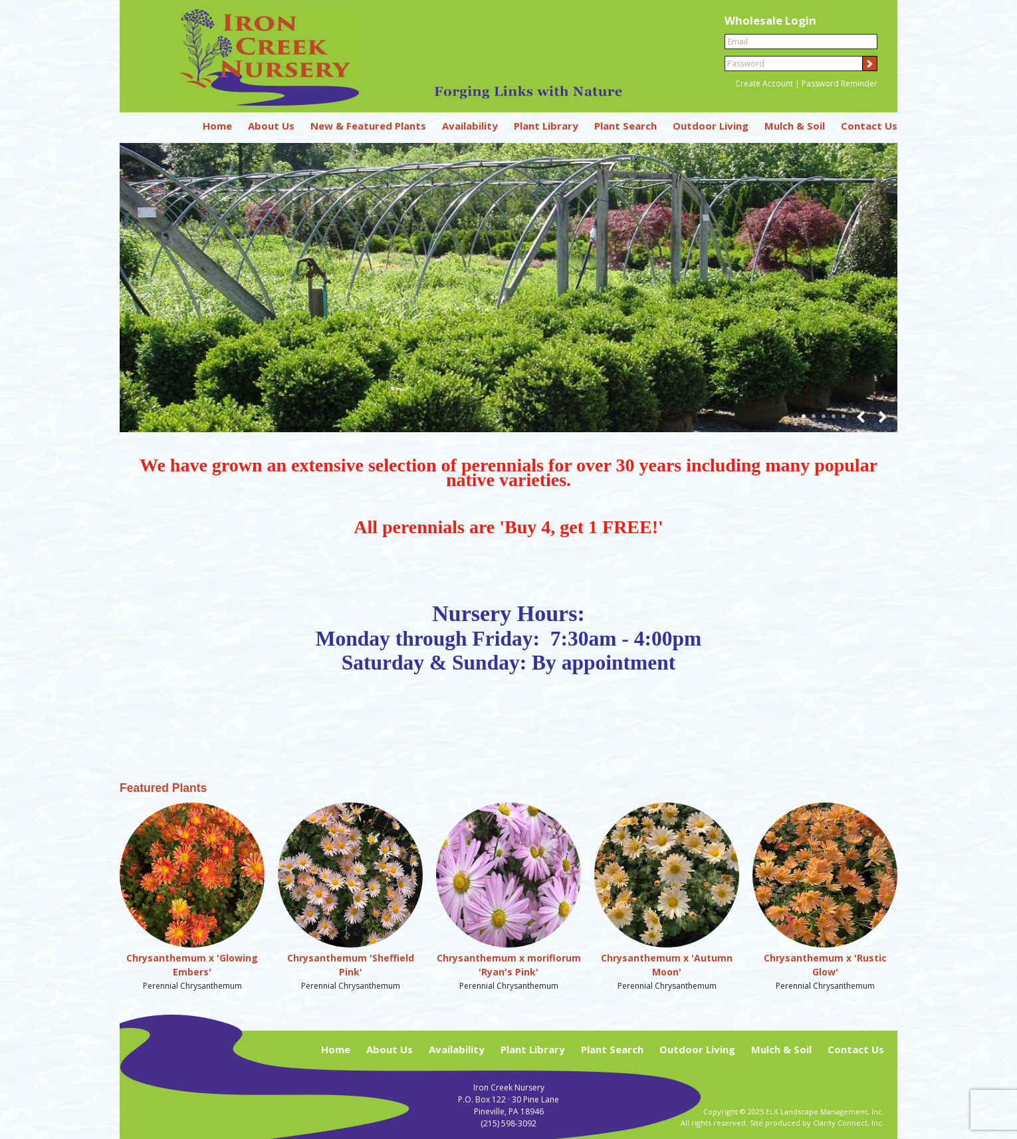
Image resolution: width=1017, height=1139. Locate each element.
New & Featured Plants (368, 125)
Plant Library (546, 125)
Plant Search (625, 125)
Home (217, 125)
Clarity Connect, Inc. (848, 1123)
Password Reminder (839, 83)
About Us (271, 125)
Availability (470, 125)
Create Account (764, 83)
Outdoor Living (710, 125)
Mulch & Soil (794, 125)
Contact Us (869, 125)
